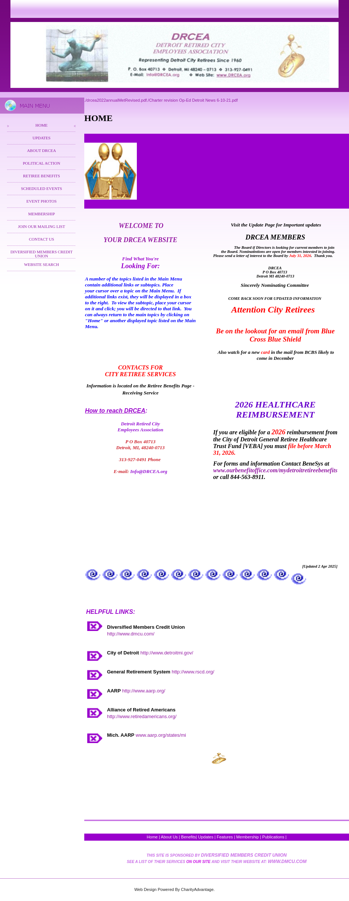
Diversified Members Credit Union (41, 254)
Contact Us (41, 239)
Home (41, 125)
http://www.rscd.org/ (193, 672)
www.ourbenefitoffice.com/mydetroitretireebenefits (275, 470)
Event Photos (41, 201)
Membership (41, 214)
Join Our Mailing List (41, 226)
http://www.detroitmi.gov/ (167, 653)
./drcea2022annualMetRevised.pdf (115, 100)
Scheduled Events (41, 188)
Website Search (41, 264)
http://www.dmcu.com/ (130, 634)
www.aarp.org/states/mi (161, 735)
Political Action (41, 163)
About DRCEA (41, 150)
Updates (41, 138)
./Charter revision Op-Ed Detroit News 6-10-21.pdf (192, 100)
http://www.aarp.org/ (143, 691)
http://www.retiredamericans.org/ (141, 716)
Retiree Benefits (41, 176)
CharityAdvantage (197, 889)
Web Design (145, 889)
